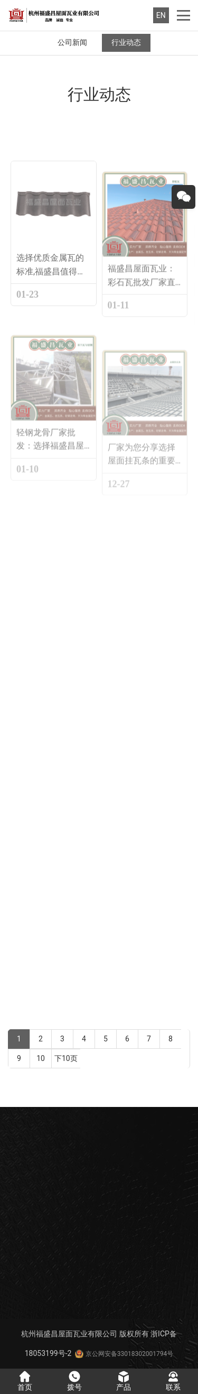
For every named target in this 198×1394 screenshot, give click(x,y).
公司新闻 (72, 42)
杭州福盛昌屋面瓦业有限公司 (69, 1334)
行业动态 (126, 42)
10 (41, 1058)
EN (161, 15)
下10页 (66, 1058)
